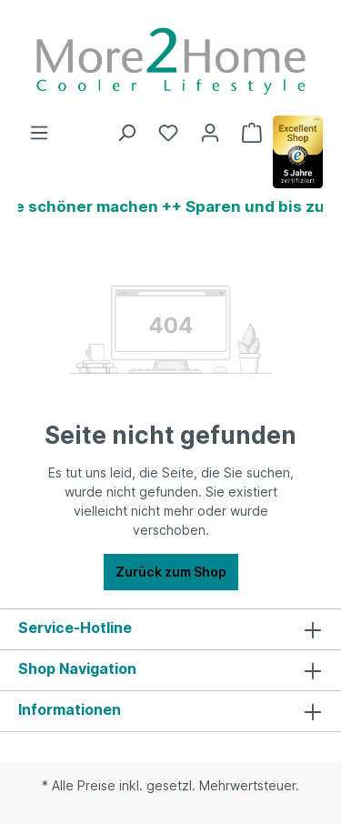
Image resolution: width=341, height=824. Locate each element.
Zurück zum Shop (170, 571)
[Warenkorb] (252, 133)
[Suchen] (126, 133)
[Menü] (39, 133)
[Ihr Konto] (210, 133)
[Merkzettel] (168, 133)
